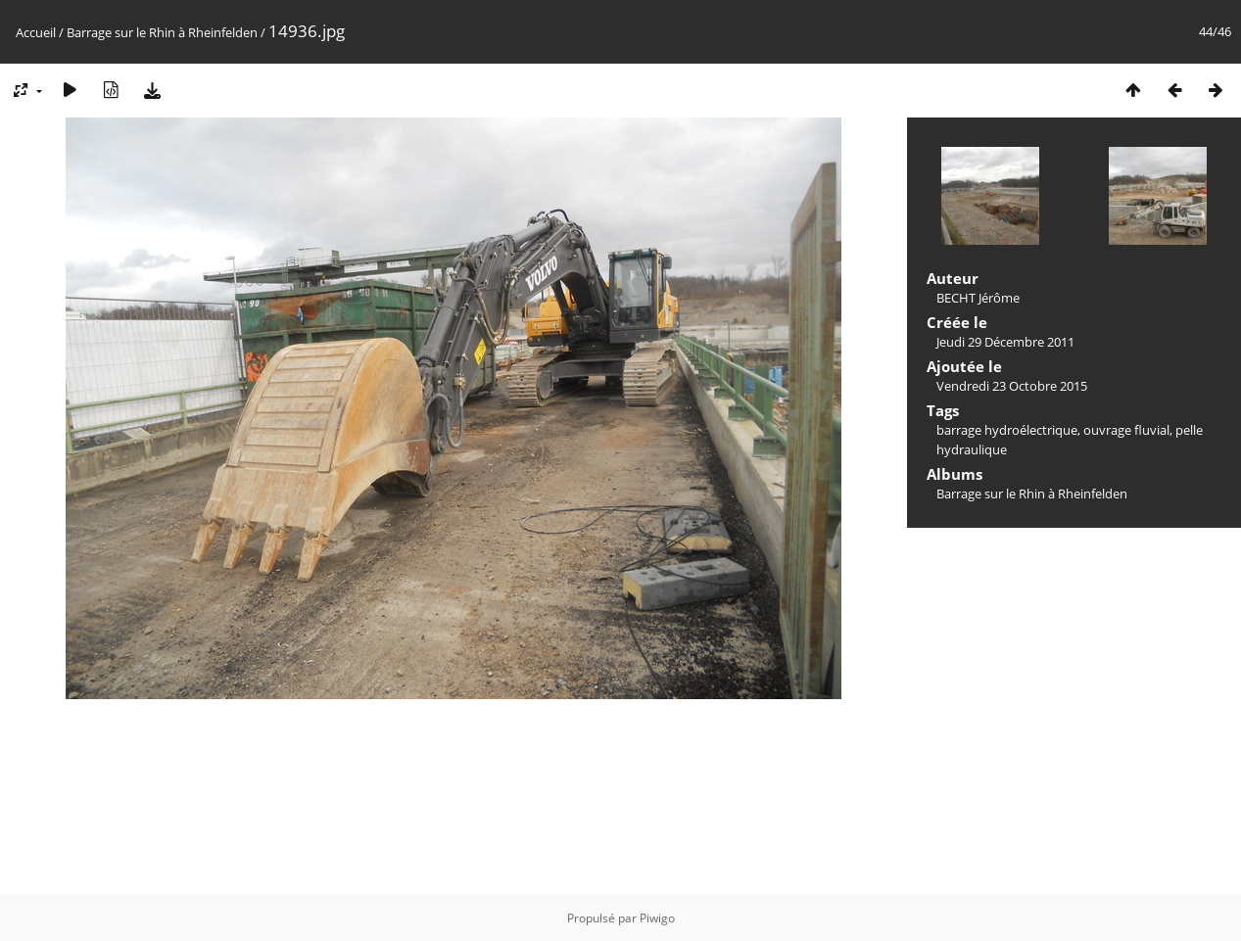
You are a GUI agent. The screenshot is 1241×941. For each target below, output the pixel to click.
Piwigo (657, 918)
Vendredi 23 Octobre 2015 (1011, 386)
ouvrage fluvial (1126, 430)
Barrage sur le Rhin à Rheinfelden (162, 32)
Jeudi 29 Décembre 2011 (1005, 342)
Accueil (36, 32)
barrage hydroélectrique (1006, 430)
